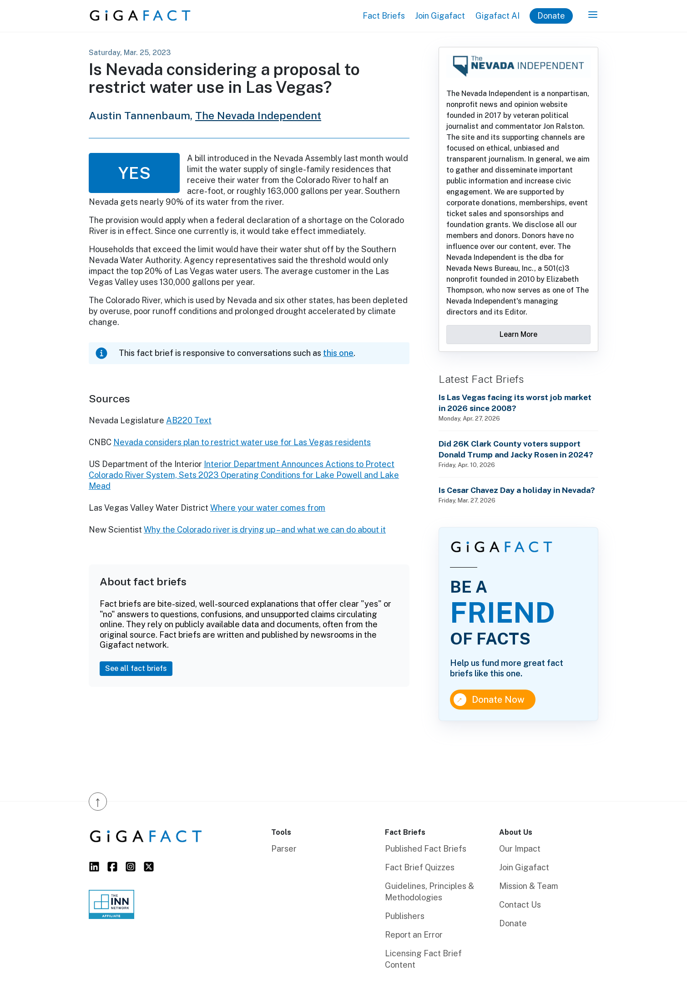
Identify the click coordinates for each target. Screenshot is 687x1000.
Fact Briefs (384, 15)
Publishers (404, 916)
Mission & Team (528, 886)
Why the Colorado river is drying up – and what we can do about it (265, 529)
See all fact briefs (136, 668)
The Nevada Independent (258, 115)
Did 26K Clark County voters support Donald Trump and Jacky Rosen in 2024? (516, 449)
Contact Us (520, 904)
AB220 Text (189, 420)
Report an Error (414, 934)
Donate (551, 15)
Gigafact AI (497, 15)
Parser (284, 848)
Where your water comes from (267, 508)
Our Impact (520, 848)
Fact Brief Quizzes (420, 867)
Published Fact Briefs (425, 848)
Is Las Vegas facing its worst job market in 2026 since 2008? (515, 402)
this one (338, 353)
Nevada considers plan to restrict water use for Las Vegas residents (242, 442)
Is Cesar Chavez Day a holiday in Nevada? (517, 490)
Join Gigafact (440, 15)
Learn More (518, 334)
